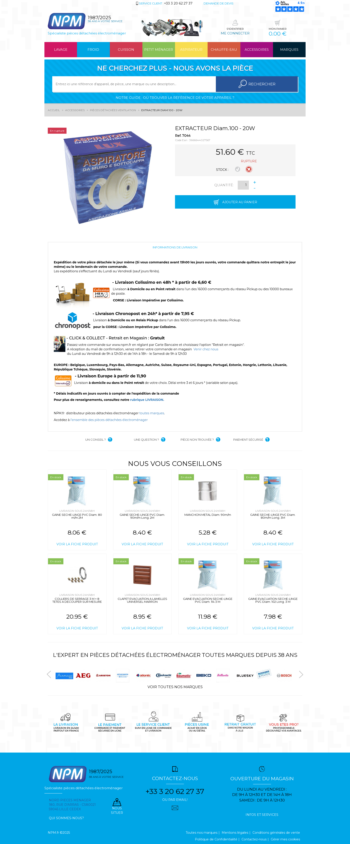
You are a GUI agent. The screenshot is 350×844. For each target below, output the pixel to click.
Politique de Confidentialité (216, 839)
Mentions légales (235, 833)
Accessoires (257, 49)
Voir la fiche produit (77, 544)
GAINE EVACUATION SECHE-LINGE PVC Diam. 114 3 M (207, 600)
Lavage (60, 49)
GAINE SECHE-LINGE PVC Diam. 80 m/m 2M (77, 516)
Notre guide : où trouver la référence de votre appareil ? (175, 97)
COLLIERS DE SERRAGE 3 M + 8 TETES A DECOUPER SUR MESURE (77, 600)
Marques (289, 49)
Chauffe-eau (224, 49)
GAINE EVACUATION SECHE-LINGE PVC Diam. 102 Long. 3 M (273, 600)
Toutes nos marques (201, 833)
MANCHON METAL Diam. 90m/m (207, 514)
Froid (93, 49)
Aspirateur (191, 49)
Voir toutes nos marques (175, 687)
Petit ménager (158, 49)
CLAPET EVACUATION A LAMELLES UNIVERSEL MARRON (142, 600)
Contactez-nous (254, 839)
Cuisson (126, 49)
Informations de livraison (175, 247)
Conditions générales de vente (276, 833)
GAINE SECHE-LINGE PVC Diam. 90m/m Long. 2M (142, 516)
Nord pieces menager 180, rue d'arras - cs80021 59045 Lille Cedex (72, 804)
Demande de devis (218, 3)
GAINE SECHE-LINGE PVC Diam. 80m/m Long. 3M (273, 516)
